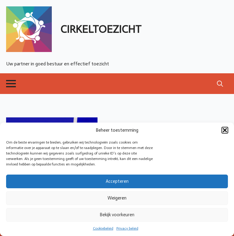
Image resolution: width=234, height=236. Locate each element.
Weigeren (117, 198)
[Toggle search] (220, 84)
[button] (225, 130)
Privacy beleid (127, 228)
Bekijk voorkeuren (117, 214)
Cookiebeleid (103, 228)
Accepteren (117, 181)
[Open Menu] (11, 83)
